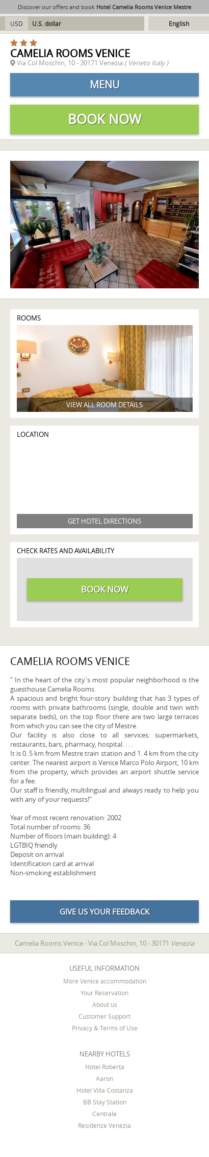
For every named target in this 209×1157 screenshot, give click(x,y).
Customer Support (104, 1016)
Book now (104, 119)
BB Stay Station (104, 1102)
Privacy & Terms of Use (105, 1028)
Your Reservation (104, 993)
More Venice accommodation (104, 981)
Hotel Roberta (104, 1067)
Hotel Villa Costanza (104, 1090)
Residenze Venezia (104, 1125)
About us (104, 1004)
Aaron (104, 1078)
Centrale (104, 1114)
